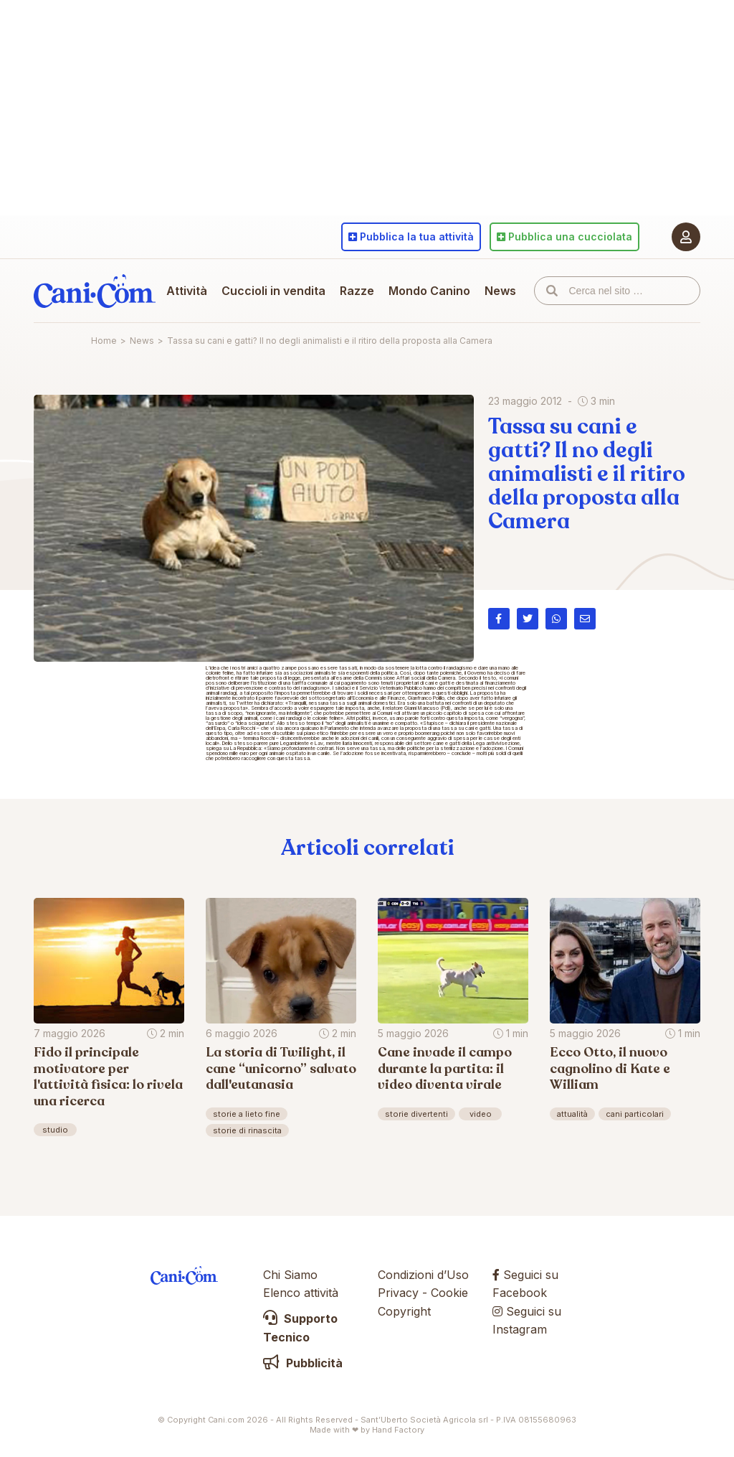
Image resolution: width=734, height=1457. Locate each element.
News (500, 291)
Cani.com (95, 291)
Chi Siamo (290, 1275)
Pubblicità (303, 1363)
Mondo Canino (429, 291)
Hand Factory (398, 1430)
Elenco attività (300, 1292)
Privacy (398, 1292)
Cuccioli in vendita (273, 291)
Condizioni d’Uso (423, 1275)
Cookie (449, 1292)
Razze (357, 291)
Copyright (404, 1311)
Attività (186, 291)
